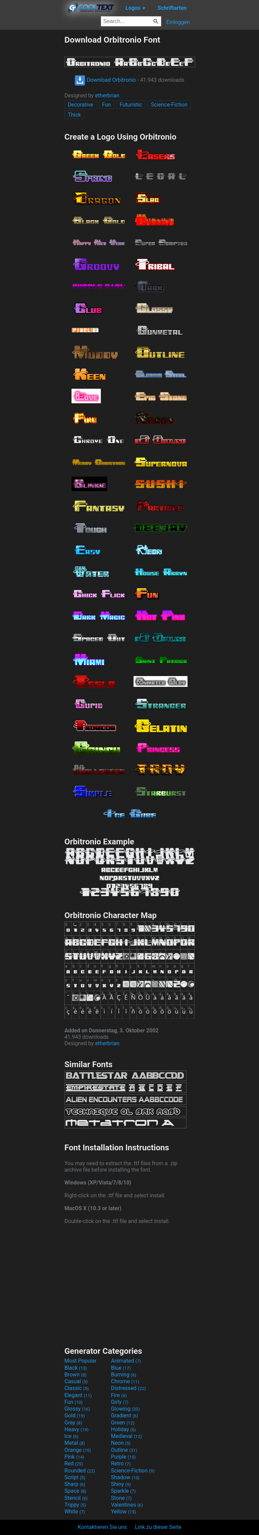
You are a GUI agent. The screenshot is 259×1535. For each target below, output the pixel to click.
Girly (119, 1402)
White (74, 1511)
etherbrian (107, 95)
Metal (74, 1443)
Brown (75, 1374)
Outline (124, 1450)
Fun (106, 104)
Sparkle (123, 1491)
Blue (121, 1368)
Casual (76, 1381)
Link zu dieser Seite (158, 1527)
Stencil (75, 1498)
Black (75, 1368)
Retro (121, 1463)
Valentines (127, 1505)
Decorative (80, 104)
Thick (74, 115)
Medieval (126, 1436)
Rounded (79, 1470)
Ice (71, 1436)
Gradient (124, 1415)
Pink (74, 1457)
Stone (121, 1498)
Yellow (123, 1511)
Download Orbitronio (105, 80)
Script (74, 1477)
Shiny (121, 1484)
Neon (121, 1443)
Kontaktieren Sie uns (102, 1527)
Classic (76, 1388)
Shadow (125, 1477)
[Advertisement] (32, 136)
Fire (119, 1395)
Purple (123, 1457)
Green (123, 1422)
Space (75, 1491)
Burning (123, 1374)
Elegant (78, 1395)
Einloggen (178, 22)
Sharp (74, 1484)
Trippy (75, 1505)
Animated (126, 1361)
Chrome (125, 1381)
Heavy (76, 1429)
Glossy (77, 1409)
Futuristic (131, 104)
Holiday (123, 1429)
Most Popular (80, 1361)
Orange (77, 1450)
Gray (73, 1422)
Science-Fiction (169, 104)
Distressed (128, 1388)
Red (73, 1463)
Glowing (125, 1409)
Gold (74, 1415)
